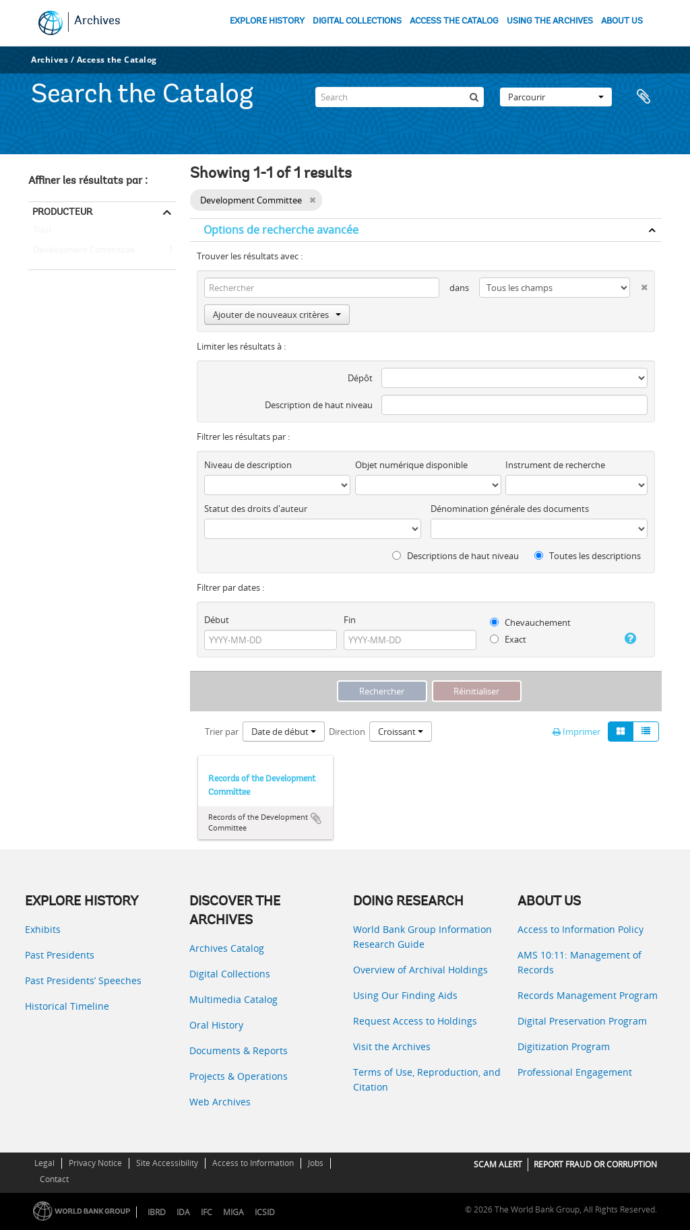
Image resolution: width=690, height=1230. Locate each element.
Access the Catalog (117, 59)
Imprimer (576, 731)
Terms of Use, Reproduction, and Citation (427, 1079)
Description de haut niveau (319, 405)
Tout (42, 232)
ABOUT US (622, 21)
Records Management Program (588, 995)
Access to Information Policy (581, 929)
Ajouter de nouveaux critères (277, 315)
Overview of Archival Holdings (420, 969)
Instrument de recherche (555, 465)
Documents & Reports (238, 1050)
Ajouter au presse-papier (316, 818)
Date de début (283, 731)
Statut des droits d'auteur (255, 509)
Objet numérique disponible (411, 465)
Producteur (62, 211)
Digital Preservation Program (582, 1020)
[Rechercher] (474, 97)
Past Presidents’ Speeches (83, 980)
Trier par (222, 731)
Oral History (216, 1024)
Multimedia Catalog (233, 999)
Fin (350, 620)
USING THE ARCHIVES (550, 21)
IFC (206, 1212)
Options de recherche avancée (280, 229)
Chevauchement (530, 622)
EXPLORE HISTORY (267, 21)
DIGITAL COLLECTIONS (357, 21)
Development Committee (81, 250)
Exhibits (43, 929)
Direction (347, 731)
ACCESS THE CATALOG (454, 21)
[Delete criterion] (639, 285)
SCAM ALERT (498, 1164)
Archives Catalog (226, 948)
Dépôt (360, 378)
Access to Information (253, 1163)
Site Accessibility (167, 1163)
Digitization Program (564, 1046)
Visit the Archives (392, 1046)
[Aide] (626, 638)
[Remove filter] (312, 200)
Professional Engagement (575, 1072)
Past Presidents (59, 954)
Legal (44, 1163)
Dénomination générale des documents (510, 509)
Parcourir (556, 97)
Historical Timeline (67, 1006)
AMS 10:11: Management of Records (579, 962)
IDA (183, 1212)
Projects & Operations (238, 1076)
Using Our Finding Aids (405, 995)
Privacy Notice (95, 1163)
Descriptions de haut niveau (455, 556)
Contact (54, 1179)
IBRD (157, 1212)
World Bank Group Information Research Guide (422, 936)
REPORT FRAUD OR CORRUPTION (595, 1164)
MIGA (233, 1212)
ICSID (265, 1212)
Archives (97, 21)
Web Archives (220, 1101)
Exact (508, 639)
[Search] (399, 97)
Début (216, 620)
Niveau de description (248, 465)
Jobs (315, 1163)
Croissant (400, 731)
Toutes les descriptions (587, 556)
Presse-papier (645, 97)
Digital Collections (229, 973)
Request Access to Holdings (415, 1020)
